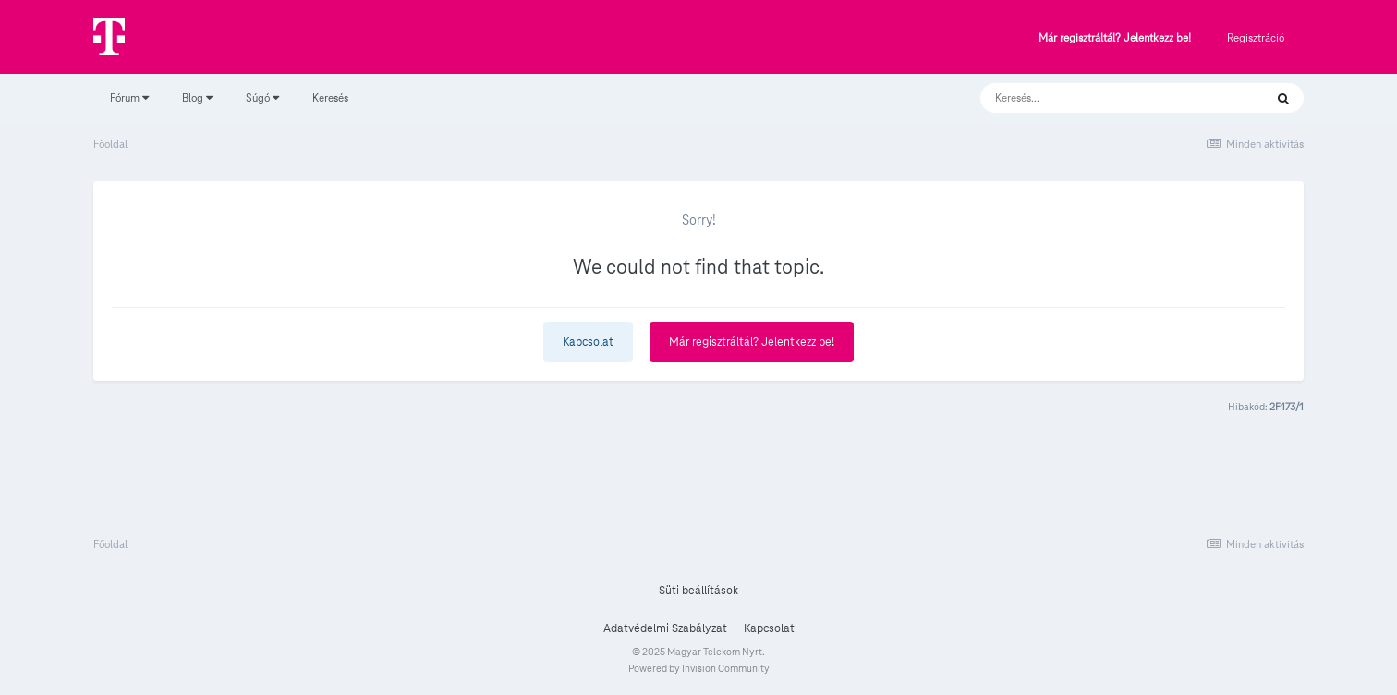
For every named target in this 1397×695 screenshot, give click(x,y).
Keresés (330, 97)
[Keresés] (1103, 98)
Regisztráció (1255, 37)
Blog (197, 97)
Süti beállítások (698, 590)
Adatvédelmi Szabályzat (665, 628)
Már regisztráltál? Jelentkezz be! (1115, 38)
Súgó (262, 97)
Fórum (129, 97)
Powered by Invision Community (699, 668)
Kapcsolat (588, 342)
